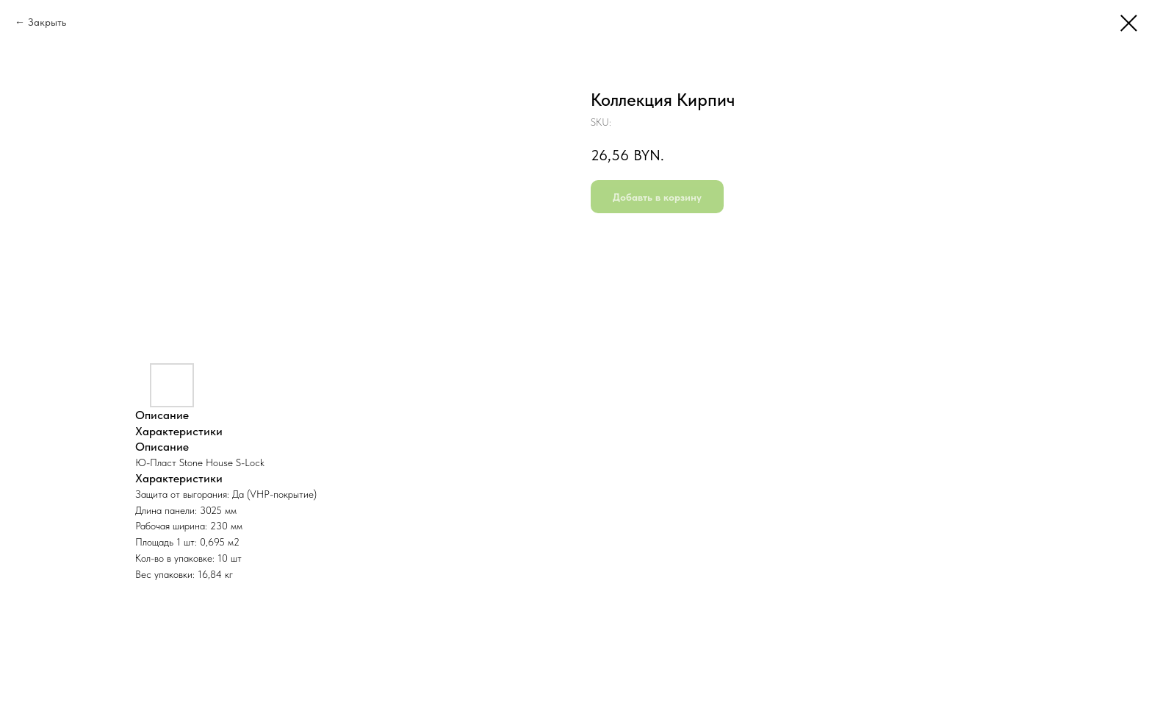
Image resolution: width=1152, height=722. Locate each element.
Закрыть (47, 22)
